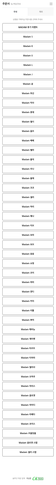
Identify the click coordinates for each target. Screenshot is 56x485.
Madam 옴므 (28, 131)
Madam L (28, 65)
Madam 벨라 (28, 150)
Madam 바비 (28, 282)
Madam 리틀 (28, 310)
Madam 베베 (28, 141)
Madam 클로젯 (28, 395)
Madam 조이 (28, 273)
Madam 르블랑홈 (28, 433)
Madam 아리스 (28, 386)
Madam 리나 (28, 169)
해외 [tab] (41, 12)
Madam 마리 (28, 207)
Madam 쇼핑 (28, 263)
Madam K (28, 46)
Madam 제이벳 (28, 339)
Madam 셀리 (28, 197)
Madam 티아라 (28, 358)
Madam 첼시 (28, 122)
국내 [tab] (15, 12)
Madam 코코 (28, 188)
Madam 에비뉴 (28, 329)
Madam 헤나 (28, 216)
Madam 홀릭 (28, 159)
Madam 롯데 (28, 112)
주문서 (11, 3)
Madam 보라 (28, 235)
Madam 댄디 (28, 292)
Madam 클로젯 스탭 (28, 443)
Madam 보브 (28, 244)
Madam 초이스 (28, 424)
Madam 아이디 (28, 405)
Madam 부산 (28, 93)
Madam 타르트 (28, 348)
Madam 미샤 (28, 103)
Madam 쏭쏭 (28, 254)
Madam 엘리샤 (28, 367)
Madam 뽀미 (28, 320)
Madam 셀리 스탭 (28, 452)
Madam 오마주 (28, 377)
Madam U (28, 56)
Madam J (28, 74)
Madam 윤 (28, 84)
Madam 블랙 (28, 178)
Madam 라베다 (28, 414)
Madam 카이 (28, 301)
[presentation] (15, 12)
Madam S (28, 37)
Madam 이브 (28, 226)
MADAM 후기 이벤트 (28, 27)
